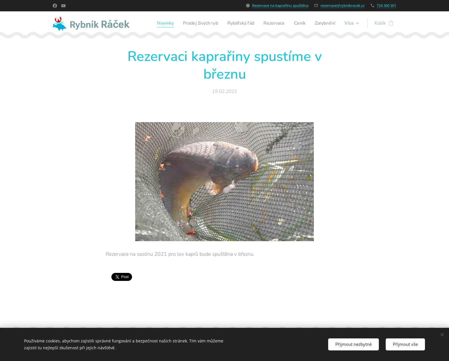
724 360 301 (386, 5)
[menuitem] (156, 23)
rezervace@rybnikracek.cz (342, 5)
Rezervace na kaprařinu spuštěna (280, 5)
